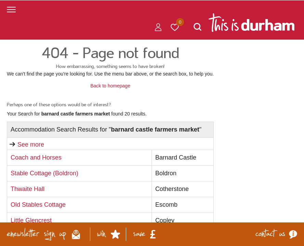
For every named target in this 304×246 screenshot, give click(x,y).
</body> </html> (152, 123)
